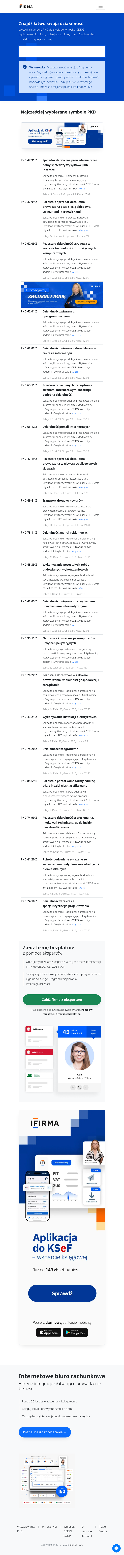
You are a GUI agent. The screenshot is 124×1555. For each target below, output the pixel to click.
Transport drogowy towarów (63, 500)
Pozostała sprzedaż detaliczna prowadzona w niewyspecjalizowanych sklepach (70, 463)
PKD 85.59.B (29, 781)
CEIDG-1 (81, 29)
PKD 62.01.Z (29, 311)
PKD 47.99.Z (29, 202)
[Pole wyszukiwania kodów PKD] (62, 51)
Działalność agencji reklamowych (66, 532)
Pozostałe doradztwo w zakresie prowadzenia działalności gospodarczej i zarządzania (71, 680)
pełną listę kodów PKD (77, 87)
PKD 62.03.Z (29, 601)
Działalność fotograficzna (60, 749)
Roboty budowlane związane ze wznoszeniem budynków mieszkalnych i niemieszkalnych (71, 864)
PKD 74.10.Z (29, 901)
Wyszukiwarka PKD (26, 1529)
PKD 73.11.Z (29, 532)
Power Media (103, 1529)
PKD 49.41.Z (29, 500)
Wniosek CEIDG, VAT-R (69, 1531)
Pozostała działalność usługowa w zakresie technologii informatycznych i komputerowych (70, 248)
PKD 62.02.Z (29, 348)
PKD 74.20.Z (29, 749)
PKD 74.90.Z (29, 818)
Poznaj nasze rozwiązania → (45, 1432)
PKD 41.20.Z (29, 859)
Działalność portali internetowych (66, 427)
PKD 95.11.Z (29, 638)
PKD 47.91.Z (29, 160)
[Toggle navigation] (100, 6)
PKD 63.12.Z (29, 427)
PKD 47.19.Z (29, 459)
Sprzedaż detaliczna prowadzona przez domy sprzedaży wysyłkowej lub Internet (70, 165)
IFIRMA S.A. (76, 1544)
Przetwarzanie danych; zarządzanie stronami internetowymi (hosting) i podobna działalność (67, 390)
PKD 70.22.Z (29, 675)
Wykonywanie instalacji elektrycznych (70, 717)
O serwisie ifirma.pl (86, 1531)
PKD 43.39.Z (29, 565)
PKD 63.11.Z (29, 385)
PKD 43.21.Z (29, 717)
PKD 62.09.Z (29, 244)
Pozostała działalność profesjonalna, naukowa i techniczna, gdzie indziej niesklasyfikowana (68, 822)
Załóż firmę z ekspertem (62, 999)
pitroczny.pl (49, 1526)
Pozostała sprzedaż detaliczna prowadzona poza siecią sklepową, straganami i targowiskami (67, 206)
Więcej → (83, 188)
